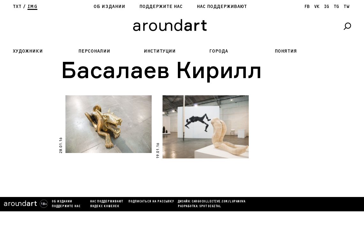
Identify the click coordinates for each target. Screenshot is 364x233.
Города (218, 51)
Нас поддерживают (222, 6)
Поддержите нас (161, 6)
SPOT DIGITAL (210, 206)
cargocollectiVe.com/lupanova (218, 201)
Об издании (109, 6)
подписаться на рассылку (151, 201)
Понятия (286, 51)
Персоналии (94, 51)
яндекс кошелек (104, 206)
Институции (160, 51)
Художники (28, 51)
